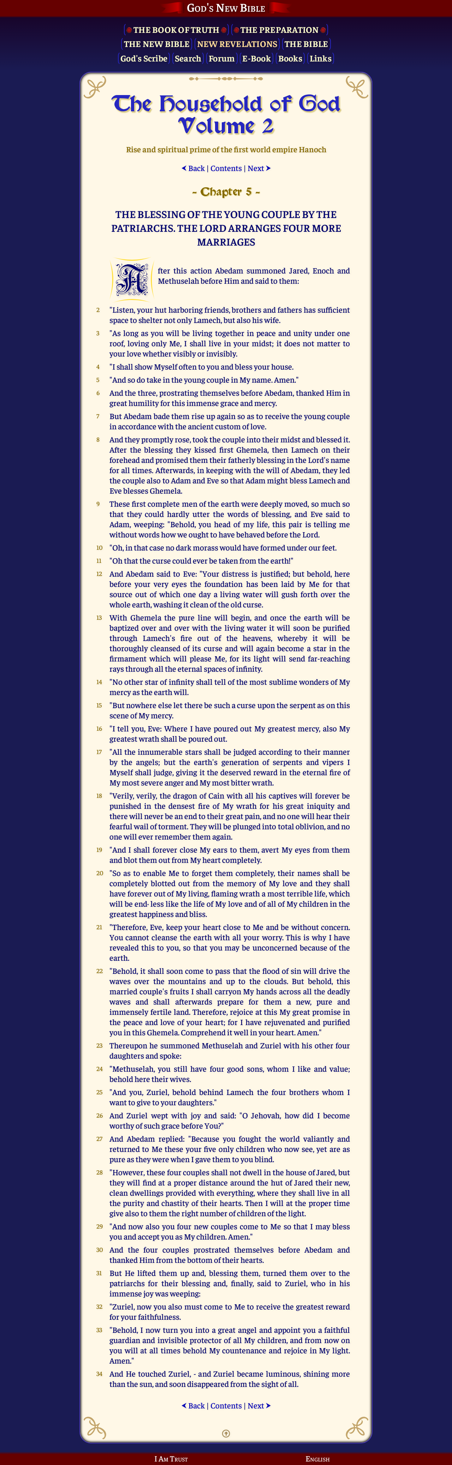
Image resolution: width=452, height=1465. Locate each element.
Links (321, 57)
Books (290, 57)
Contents (226, 168)
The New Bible (157, 43)
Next (259, 168)
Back (193, 168)
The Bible (306, 43)
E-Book (256, 57)
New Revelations (237, 43)
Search (188, 57)
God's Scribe (143, 57)
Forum (222, 57)
